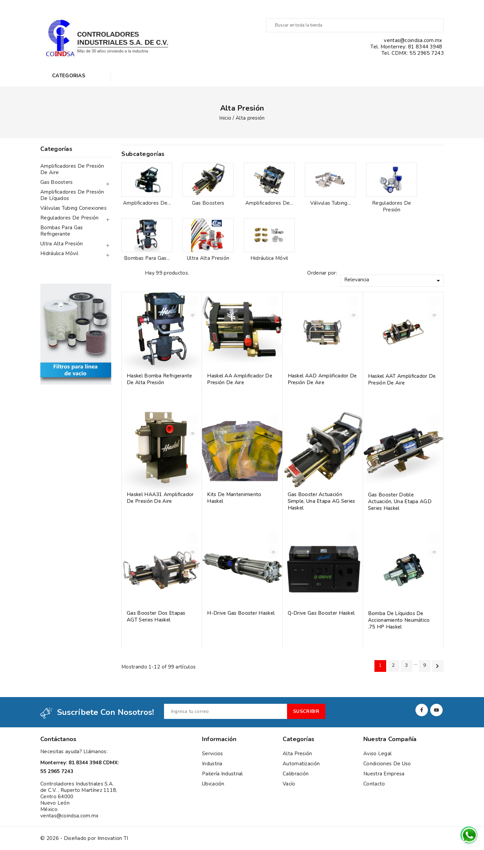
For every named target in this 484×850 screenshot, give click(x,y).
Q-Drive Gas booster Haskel (321, 613)
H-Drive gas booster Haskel (241, 613)
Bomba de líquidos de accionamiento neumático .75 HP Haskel (399, 620)
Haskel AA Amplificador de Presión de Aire (239, 379)
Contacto (374, 783)
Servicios (212, 753)
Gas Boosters (56, 182)
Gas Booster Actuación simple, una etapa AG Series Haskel (321, 501)
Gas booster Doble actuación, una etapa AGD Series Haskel (400, 501)
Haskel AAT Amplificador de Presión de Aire (402, 379)
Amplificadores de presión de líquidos (72, 195)
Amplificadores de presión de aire (72, 169)
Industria (212, 763)
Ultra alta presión (61, 243)
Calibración (296, 773)
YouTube (436, 710)
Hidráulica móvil (59, 253)
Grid (124, 273)
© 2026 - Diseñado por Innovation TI (84, 838)
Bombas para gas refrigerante (61, 230)
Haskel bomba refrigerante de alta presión (159, 379)
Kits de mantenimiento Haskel (234, 497)
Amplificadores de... (147, 203)
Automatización (301, 763)
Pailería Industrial (222, 773)
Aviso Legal (377, 753)
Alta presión (297, 753)
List (136, 273)
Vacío (289, 783)
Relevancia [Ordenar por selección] (393, 280)
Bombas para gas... (147, 258)
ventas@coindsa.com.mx (69, 815)
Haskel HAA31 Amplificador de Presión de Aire (160, 497)
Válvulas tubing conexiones (73, 208)
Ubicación (213, 783)
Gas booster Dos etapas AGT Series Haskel (156, 616)
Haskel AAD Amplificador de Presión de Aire (322, 379)
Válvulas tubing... (330, 203)
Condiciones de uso (387, 763)
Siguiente (437, 666)
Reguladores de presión (69, 217)
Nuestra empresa (384, 773)
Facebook (421, 710)
